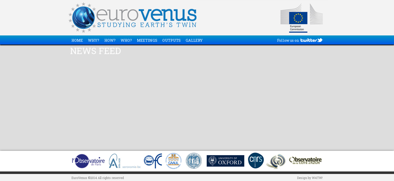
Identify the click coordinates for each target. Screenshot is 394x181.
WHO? (126, 40)
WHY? (93, 40)
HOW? (110, 40)
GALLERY (194, 40)
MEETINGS (147, 40)
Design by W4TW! (310, 178)
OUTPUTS (171, 40)
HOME (77, 40)
